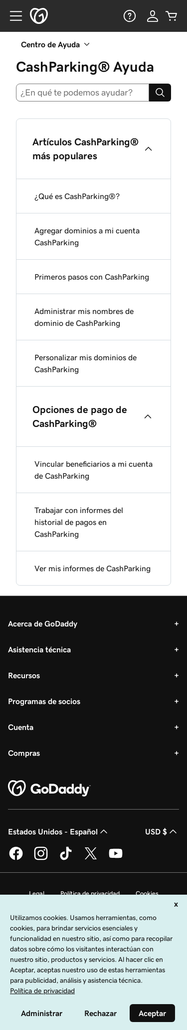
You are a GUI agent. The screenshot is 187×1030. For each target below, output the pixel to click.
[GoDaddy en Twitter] (91, 858)
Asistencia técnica (39, 649)
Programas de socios (44, 701)
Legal (36, 893)
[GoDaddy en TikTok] (66, 858)
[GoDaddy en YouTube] (116, 858)
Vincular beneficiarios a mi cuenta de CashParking (93, 470)
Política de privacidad (90, 893)
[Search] (160, 93)
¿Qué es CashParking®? (77, 196)
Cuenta (20, 727)
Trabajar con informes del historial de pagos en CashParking (78, 522)
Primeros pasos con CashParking (91, 277)
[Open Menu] (12, 16)
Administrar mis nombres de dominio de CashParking (84, 317)
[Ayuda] (128, 15)
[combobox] (82, 92)
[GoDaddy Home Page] (49, 788)
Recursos (24, 675)
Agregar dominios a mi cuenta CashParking (87, 236)
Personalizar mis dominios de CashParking (85, 363)
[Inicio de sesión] (152, 15)
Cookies (147, 893)
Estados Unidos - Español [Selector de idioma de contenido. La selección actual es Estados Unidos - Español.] (59, 831)
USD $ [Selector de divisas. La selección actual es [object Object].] (162, 831)
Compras (24, 753)
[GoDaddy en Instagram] (41, 858)
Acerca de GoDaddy (42, 623)
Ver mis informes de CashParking (92, 568)
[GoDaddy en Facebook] (16, 858)
